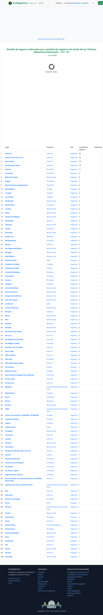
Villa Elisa (8, 359)
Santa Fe (8, 153)
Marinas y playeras (74, 593)
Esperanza (9, 495)
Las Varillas (9, 197)
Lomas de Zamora (12, 308)
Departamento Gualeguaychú (16, 185)
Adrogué (8, 252)
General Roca (10, 529)
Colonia (8, 455)
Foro (39, 579)
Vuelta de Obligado (12, 217)
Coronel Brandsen (12, 288)
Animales (41, 572)
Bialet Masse (10, 393)
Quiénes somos (14, 578)
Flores (7, 503)
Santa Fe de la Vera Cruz (14, 157)
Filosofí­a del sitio (14, 581)
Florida (49, 367)
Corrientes (50, 181)
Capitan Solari (10, 427)
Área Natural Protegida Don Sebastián (19, 375)
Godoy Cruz (9, 236)
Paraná (7, 169)
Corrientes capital (12, 471)
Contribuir (77, 3)
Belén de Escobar (11, 177)
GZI (6, 545)
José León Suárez (11, 300)
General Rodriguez (12, 533)
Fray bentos (9, 517)
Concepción (9, 276)
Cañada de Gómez (12, 419)
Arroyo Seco (9, 383)
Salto (48, 260)
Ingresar (85, 3)
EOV (6, 491)
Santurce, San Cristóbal (14, 347)
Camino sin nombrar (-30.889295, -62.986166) (22, 415)
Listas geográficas (73, 591)
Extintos (70, 586)
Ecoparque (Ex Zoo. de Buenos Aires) (18, 485)
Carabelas (8, 431)
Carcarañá (9, 435)
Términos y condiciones (46, 591)
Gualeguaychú (10, 240)
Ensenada (8, 233)
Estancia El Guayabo (12, 499)
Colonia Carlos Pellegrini (14, 463)
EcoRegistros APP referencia (77, 575)
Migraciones (42, 584)
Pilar (6, 320)
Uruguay (73, 260)
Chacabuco (9, 447)
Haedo (7, 549)
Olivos (7, 316)
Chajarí (7, 229)
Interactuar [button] (69, 3)
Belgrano (8, 387)
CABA (7, 409)
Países (69, 581)
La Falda (8, 193)
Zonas (69, 588)
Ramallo (8, 327)
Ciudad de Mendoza (12, 272)
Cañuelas (8, 225)
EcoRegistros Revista (74, 577)
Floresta (8, 507)
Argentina (74, 153)
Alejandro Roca (11, 371)
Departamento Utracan (14, 474)
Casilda (7, 439)
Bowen (7, 401)
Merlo (7, 213)
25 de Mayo (9, 367)
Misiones (50, 324)
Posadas (8, 324)
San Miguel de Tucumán (14, 339)
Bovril (7, 397)
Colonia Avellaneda (12, 459)
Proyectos (41, 586)
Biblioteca (70, 579)
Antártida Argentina (54, 525)
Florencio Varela (11, 292)
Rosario (8, 244)
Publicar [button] (59, 3)
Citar (10, 583)
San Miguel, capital (12, 343)
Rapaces (70, 595)
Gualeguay (9, 541)
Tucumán (50, 276)
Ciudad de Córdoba (12, 264)
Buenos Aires (51, 177)
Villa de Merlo (10, 355)
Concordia (9, 173)
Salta (48, 304)
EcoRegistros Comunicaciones (78, 572)
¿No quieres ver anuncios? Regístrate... (51, 39)
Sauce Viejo (9, 351)
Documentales (43, 581)
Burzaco (8, 405)
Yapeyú (8, 181)
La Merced (9, 304)
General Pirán (10, 525)
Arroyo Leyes (10, 379)
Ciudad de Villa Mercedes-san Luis (18, 451)
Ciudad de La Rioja (12, 268)
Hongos (41, 577)
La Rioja (49, 189)
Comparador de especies (76, 584)
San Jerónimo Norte (12, 165)
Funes (7, 521)
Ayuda (40, 588)
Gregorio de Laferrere (13, 296)
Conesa (8, 280)
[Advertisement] (51, 22)
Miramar (8, 312)
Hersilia (8, 553)
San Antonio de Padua (13, 331)
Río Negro (50, 280)
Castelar (8, 443)
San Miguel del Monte (13, 248)
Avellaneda (9, 201)
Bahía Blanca (10, 256)
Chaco (49, 427)
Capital (7, 423)
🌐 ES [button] (41, 3)
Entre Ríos (50, 169)
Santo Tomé (9, 161)
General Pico (10, 205)
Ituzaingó (8, 557)
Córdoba (50, 193)
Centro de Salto (11, 260)
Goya (7, 537)
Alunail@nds (10, 189)
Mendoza (50, 236)
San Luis (8, 335)
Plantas (40, 575)
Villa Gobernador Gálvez (14, 363)
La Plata (8, 209)
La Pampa (50, 205)
